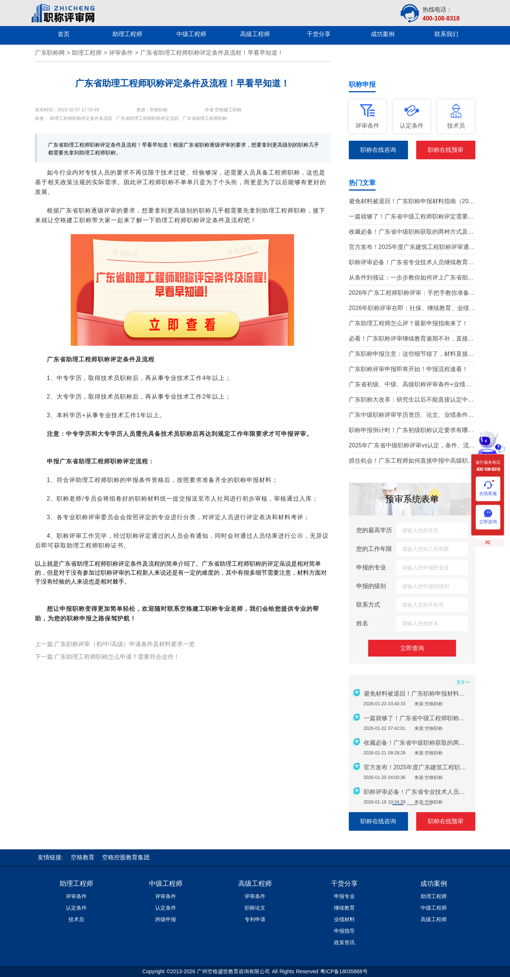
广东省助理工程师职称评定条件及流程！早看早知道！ (211, 53)
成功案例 (433, 883)
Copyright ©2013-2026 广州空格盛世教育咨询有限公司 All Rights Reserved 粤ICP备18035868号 (254, 971)
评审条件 (121, 53)
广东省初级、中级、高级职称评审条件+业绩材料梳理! (410, 385)
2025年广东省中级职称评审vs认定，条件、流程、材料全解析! (409, 446)
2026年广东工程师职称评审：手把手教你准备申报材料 (412, 293)
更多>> (463, 682)
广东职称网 (50, 53)
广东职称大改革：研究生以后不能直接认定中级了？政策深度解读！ (411, 400)
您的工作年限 (374, 548)
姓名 (362, 623)
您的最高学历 (374, 530)
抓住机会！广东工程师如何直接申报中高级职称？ (408, 461)
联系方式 (368, 604)
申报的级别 (371, 586)
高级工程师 (255, 883)
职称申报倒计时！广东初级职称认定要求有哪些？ (408, 431)
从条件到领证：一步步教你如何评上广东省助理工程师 (411, 278)
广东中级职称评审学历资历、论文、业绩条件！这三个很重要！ (411, 415)
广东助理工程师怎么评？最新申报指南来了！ (408, 323)
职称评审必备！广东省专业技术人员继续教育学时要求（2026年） (411, 263)
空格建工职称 (199, 609)
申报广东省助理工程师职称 (85, 461)
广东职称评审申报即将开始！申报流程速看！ (408, 369)
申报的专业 (371, 567)
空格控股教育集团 (126, 857)
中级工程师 (165, 883)
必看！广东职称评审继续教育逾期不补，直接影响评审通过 (411, 339)
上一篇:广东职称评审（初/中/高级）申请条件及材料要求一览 (115, 644)
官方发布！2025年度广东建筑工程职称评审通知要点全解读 (412, 248)
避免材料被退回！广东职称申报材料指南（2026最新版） (412, 202)
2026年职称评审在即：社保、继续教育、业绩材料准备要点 (412, 309)
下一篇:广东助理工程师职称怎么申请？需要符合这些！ (107, 657)
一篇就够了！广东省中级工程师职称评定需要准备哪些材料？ (411, 217)
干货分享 (344, 883)
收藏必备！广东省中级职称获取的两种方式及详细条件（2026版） (411, 232)
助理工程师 (87, 53)
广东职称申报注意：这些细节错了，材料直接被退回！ (411, 354)
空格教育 (83, 857)
